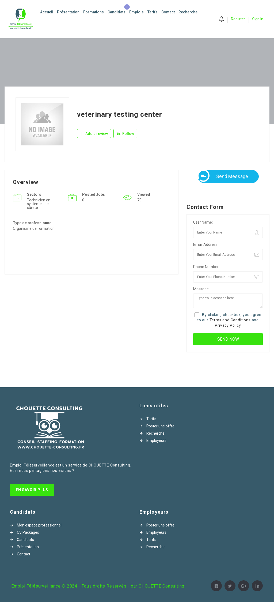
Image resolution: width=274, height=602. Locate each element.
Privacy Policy (228, 325)
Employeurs (156, 440)
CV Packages (28, 532)
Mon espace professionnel (39, 525)
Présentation (68, 12)
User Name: (203, 222)
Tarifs (152, 12)
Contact (168, 12)
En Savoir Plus (32, 490)
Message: (201, 289)
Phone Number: (206, 267)
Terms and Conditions (230, 320)
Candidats (116, 12)
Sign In (257, 19)
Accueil (46, 12)
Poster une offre (160, 426)
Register (238, 19)
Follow (125, 133)
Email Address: (205, 244)
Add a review (94, 133)
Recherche (187, 12)
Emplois (136, 12)
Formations (93, 12)
